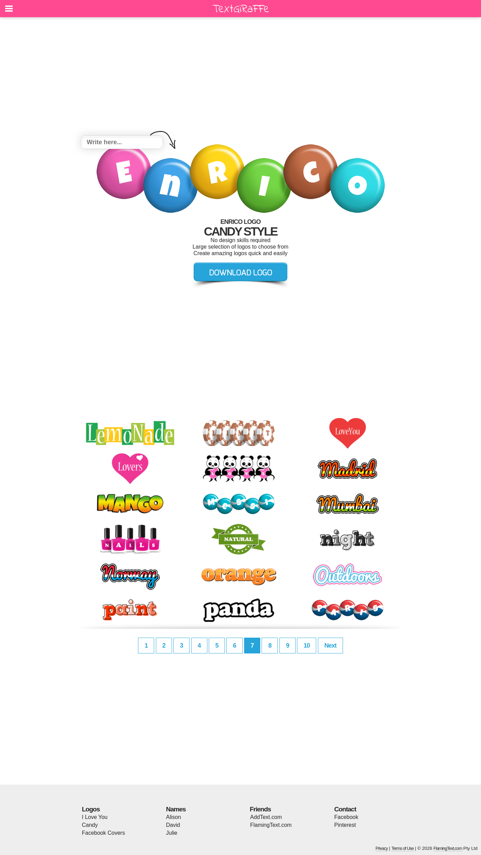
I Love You (95, 817)
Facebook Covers (103, 833)
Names (176, 809)
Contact (345, 809)
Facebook (346, 817)
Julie (171, 833)
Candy (90, 825)
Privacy (382, 848)
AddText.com (266, 817)
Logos (91, 809)
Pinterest (345, 825)
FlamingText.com (271, 825)
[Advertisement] (240, 77)
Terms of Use (402, 848)
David (173, 825)
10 (307, 645)
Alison (173, 817)
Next (330, 645)
